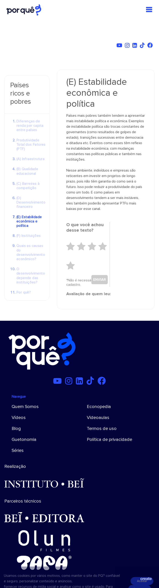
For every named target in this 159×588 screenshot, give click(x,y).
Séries (18, 450)
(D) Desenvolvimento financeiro (30, 202)
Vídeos (19, 417)
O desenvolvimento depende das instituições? (30, 276)
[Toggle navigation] (149, 9)
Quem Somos (25, 406)
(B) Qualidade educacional (27, 171)
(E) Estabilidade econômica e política (29, 221)
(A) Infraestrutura (30, 159)
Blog (16, 428)
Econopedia (99, 406)
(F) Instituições (28, 235)
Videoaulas (98, 417)
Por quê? (23, 292)
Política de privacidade (109, 439)
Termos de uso (102, 428)
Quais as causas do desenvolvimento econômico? (30, 252)
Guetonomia (24, 439)
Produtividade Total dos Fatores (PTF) (31, 144)
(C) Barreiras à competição (27, 185)
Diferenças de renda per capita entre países (29, 125)
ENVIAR (99, 279)
